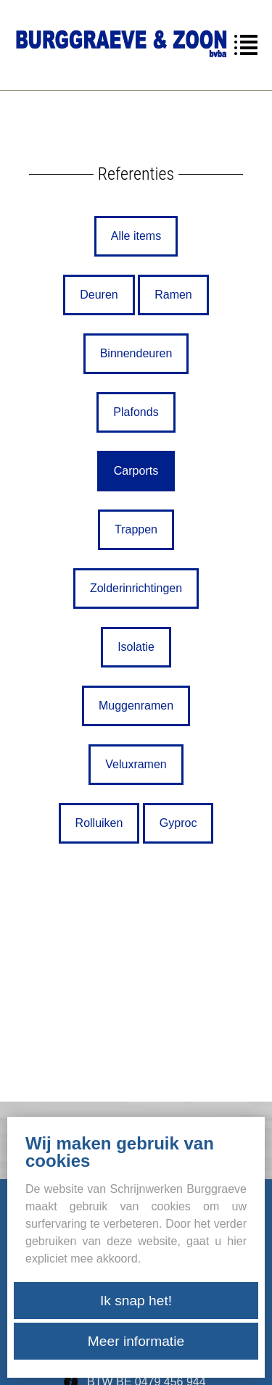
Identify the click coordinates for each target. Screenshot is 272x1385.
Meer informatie (136, 1341)
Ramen (173, 294)
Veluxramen (136, 764)
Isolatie (136, 647)
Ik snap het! (136, 1300)
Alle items (136, 236)
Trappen (136, 529)
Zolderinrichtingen (136, 588)
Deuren (99, 294)
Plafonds (135, 412)
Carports (136, 471)
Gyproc (178, 823)
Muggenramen (136, 705)
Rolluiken (99, 823)
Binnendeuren (136, 353)
